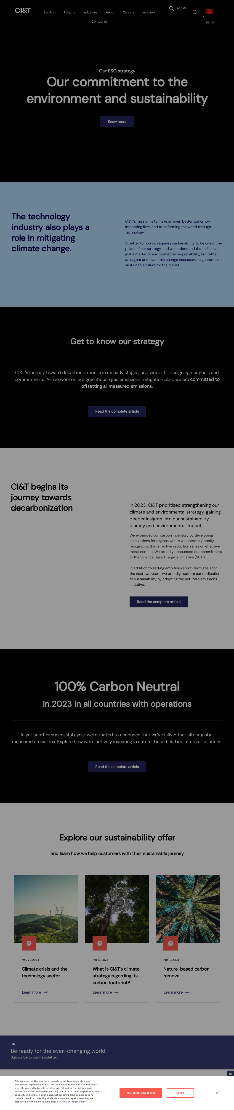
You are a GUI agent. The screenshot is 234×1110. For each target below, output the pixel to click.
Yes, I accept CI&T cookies (141, 1092)
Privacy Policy (78, 1101)
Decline (180, 1092)
